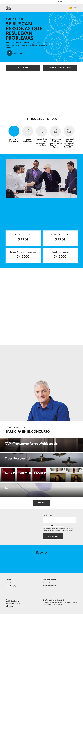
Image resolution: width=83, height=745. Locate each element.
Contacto (51, 2)
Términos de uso (48, 714)
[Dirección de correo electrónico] (59, 651)
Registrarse (61, 2)
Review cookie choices (50, 717)
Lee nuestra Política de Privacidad (53, 657)
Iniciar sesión (73, 2)
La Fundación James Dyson (14, 714)
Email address (47, 646)
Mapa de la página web (13, 717)
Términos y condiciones (50, 711)
